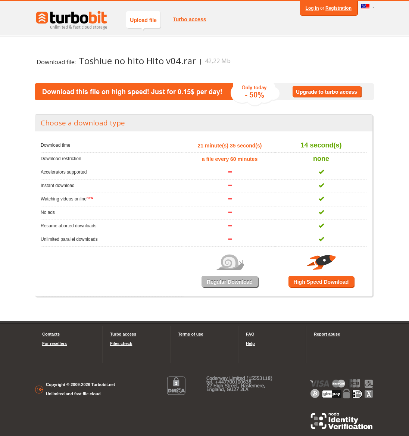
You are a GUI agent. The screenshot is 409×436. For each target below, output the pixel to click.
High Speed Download (321, 282)
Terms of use (190, 334)
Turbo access (189, 19)
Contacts (51, 334)
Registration (338, 8)
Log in (312, 8)
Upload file (143, 22)
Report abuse (327, 334)
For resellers (54, 343)
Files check (121, 343)
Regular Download (230, 282)
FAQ (250, 334)
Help (250, 343)
